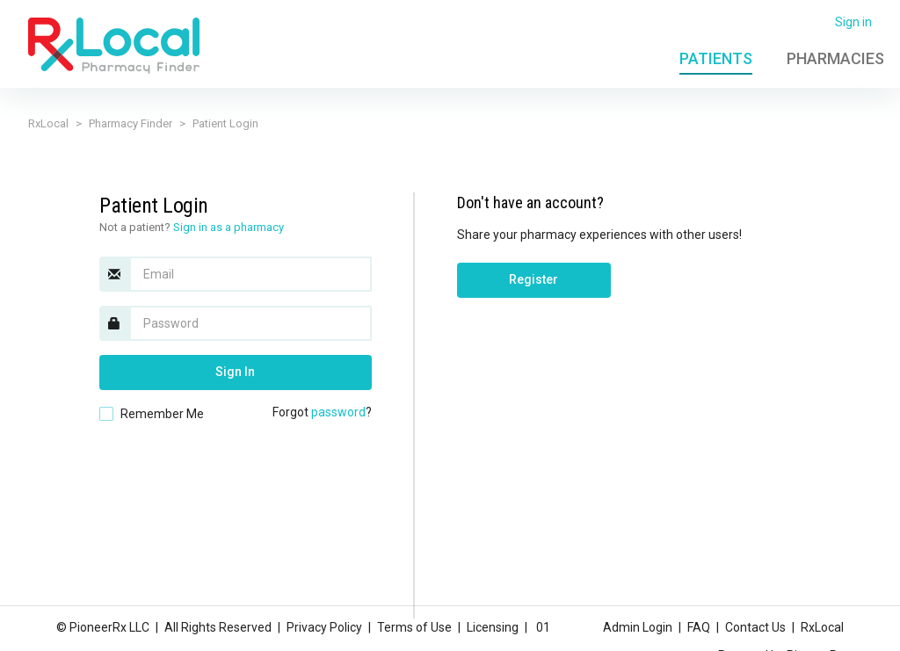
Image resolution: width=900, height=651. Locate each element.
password (338, 412)
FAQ (698, 627)
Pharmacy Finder (130, 123)
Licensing (493, 627)
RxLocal (48, 123)
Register (533, 279)
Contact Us (755, 627)
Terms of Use (414, 627)
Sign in (853, 22)
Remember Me (162, 414)
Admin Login (637, 627)
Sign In (235, 372)
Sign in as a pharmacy (228, 227)
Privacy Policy (324, 627)
